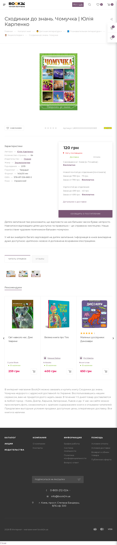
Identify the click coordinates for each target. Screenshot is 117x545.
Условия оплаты (99, 443)
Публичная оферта (101, 459)
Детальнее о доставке (75, 201)
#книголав (84, 362)
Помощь (97, 437)
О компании (39, 443)
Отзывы (40, 259)
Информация (73, 437)
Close (3, 543)
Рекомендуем (13, 287)
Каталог (10, 437)
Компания (39, 437)
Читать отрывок (17, 259)
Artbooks (47, 362)
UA (81, 4)
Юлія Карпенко (25, 151)
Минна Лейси (51, 358)
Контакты (38, 448)
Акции (9, 443)
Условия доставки (100, 448)
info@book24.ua (60, 496)
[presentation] (4, 338)
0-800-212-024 (59, 490)
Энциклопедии (22, 162)
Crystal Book (12, 362)
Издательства (14, 450)
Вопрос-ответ (71, 462)
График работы (72, 443)
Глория (27, 159)
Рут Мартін (86, 358)
